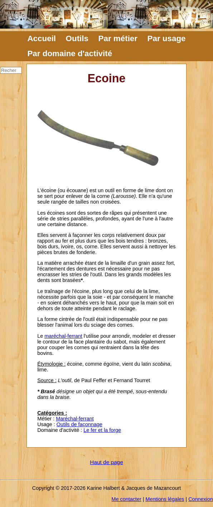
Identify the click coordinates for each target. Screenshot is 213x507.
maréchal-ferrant (63, 336)
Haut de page (106, 462)
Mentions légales (164, 499)
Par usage (166, 38)
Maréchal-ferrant (75, 418)
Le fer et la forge (102, 430)
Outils (77, 38)
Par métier (118, 38)
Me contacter (126, 499)
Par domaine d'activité (69, 53)
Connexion (200, 499)
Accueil (41, 38)
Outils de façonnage (79, 424)
